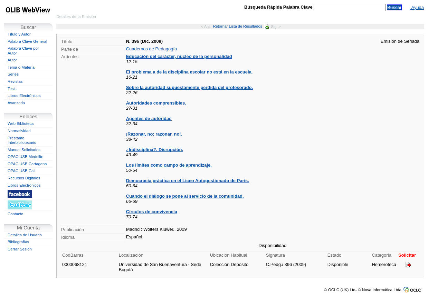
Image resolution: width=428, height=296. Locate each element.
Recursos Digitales (24, 178)
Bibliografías (18, 242)
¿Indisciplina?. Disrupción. (154, 149)
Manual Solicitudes (24, 150)
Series (13, 74)
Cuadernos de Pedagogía (151, 48)
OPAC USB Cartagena (27, 164)
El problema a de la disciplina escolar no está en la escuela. (189, 72)
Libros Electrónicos (24, 95)
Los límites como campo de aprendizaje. (169, 165)
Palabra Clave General (27, 41)
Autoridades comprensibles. (156, 103)
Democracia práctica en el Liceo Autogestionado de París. (187, 180)
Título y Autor (19, 34)
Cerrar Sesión (20, 249)
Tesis (12, 89)
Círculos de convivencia (151, 211)
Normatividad (19, 131)
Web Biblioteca (21, 123)
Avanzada (16, 103)
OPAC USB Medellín (26, 157)
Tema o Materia (21, 67)
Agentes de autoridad (149, 118)
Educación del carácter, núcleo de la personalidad (179, 56)
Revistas (15, 81)
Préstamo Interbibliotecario (22, 140)
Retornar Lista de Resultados (241, 26)
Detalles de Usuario (25, 235)
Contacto (15, 214)
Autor (12, 60)
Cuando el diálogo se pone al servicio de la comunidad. (185, 196)
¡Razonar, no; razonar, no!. (154, 134)
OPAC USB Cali (21, 171)
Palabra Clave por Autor (23, 50)
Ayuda (417, 7)
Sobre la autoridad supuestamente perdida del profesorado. (189, 87)
